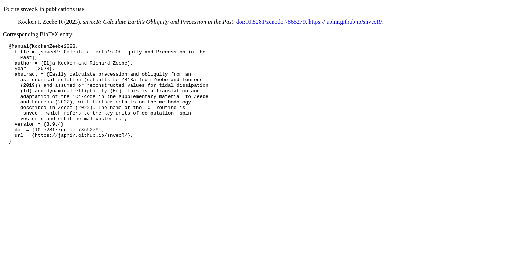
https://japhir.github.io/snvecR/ (345, 22)
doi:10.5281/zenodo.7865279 (271, 22)
